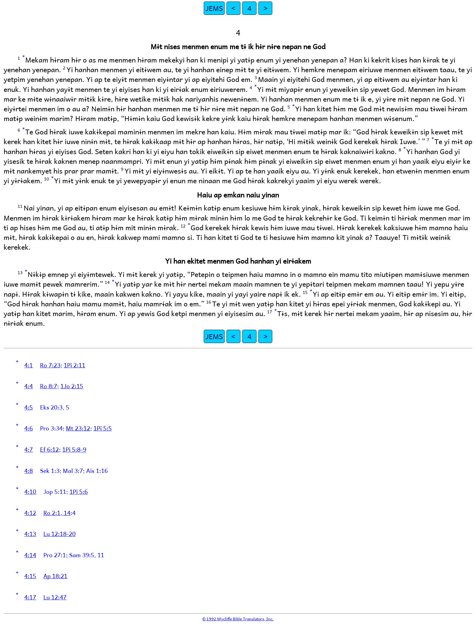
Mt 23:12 (78, 428)
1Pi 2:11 (74, 364)
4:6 (28, 428)
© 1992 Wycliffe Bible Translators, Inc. (238, 618)
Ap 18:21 (55, 575)
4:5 (28, 407)
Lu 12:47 (54, 597)
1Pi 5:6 (79, 491)
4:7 (28, 449)
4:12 (30, 512)
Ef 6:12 (49, 449)
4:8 (28, 470)
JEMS (214, 8)
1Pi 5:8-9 (74, 449)
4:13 (30, 533)
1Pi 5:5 (102, 428)
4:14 (30, 554)
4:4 (28, 385)
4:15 (30, 575)
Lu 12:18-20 (59, 533)
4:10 (30, 491)
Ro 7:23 (50, 364)
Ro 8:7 (48, 385)
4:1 (28, 364)
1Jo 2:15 (71, 385)
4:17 (30, 597)
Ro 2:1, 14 (56, 512)
